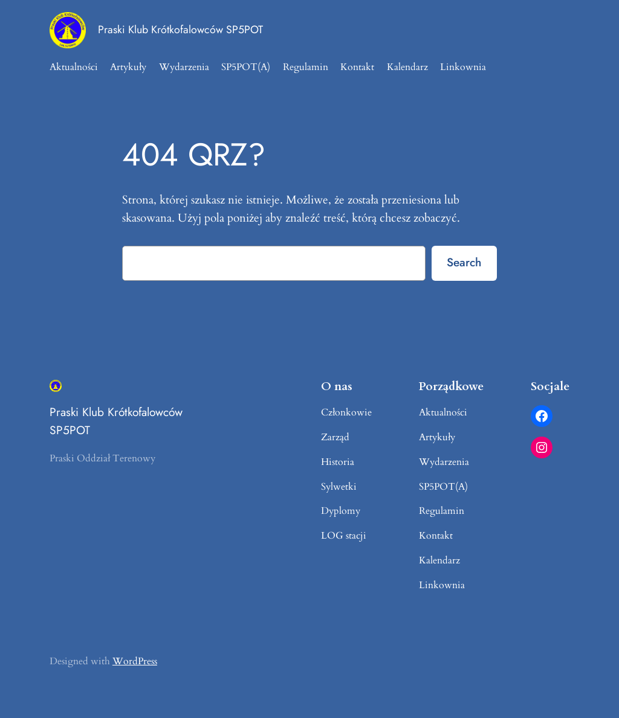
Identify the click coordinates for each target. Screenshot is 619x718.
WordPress (134, 661)
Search (464, 262)
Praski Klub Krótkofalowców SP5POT (180, 29)
